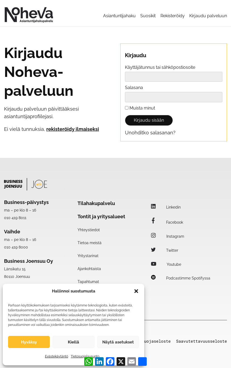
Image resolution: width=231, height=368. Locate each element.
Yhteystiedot (89, 230)
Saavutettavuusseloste (201, 341)
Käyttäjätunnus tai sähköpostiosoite (160, 67)
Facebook (167, 222)
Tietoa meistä (90, 243)
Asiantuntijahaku (119, 15)
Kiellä (73, 342)
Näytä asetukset (118, 342)
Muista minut (140, 108)
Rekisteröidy (172, 15)
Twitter (164, 250)
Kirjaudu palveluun (208, 15)
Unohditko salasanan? (150, 132)
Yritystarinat (88, 256)
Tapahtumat (88, 282)
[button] (136, 291)
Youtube (166, 264)
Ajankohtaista (89, 269)
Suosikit (148, 15)
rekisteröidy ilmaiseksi (72, 129)
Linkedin (166, 207)
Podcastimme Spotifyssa (180, 278)
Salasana (134, 87)
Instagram (167, 236)
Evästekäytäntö (56, 356)
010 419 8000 (16, 247)
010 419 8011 (15, 218)
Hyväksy (29, 342)
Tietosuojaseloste (150, 341)
